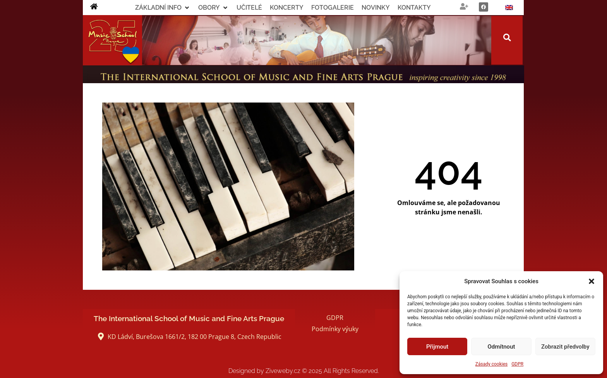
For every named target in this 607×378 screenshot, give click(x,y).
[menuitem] (509, 7)
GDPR (517, 364)
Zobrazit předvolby (565, 346)
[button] (591, 281)
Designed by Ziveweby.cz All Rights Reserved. (303, 371)
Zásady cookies (491, 364)
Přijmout (437, 346)
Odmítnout (501, 346)
